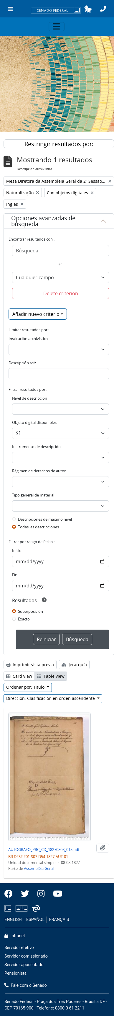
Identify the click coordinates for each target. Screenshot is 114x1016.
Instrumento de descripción (36, 446)
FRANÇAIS (59, 919)
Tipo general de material (33, 495)
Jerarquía (74, 664)
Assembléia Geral (39, 868)
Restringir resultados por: (58, 144)
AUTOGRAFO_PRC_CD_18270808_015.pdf (43, 849)
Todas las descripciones (38, 527)
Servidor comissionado (26, 956)
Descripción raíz (22, 362)
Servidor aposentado (23, 964)
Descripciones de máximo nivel (45, 519)
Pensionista (15, 973)
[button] (88, 9)
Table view (51, 676)
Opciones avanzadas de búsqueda (43, 221)
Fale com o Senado (25, 985)
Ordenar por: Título (26, 687)
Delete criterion (60, 293)
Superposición (30, 611)
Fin (14, 574)
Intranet (14, 935)
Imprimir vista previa (30, 664)
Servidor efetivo (19, 947)
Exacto (24, 619)
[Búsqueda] (60, 250)
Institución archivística (28, 338)
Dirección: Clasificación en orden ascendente (51, 698)
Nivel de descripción (29, 398)
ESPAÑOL (35, 919)
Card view (19, 676)
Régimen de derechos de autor (39, 470)
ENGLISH (13, 919)
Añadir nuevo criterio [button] (36, 314)
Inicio (17, 550)
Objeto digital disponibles (34, 422)
